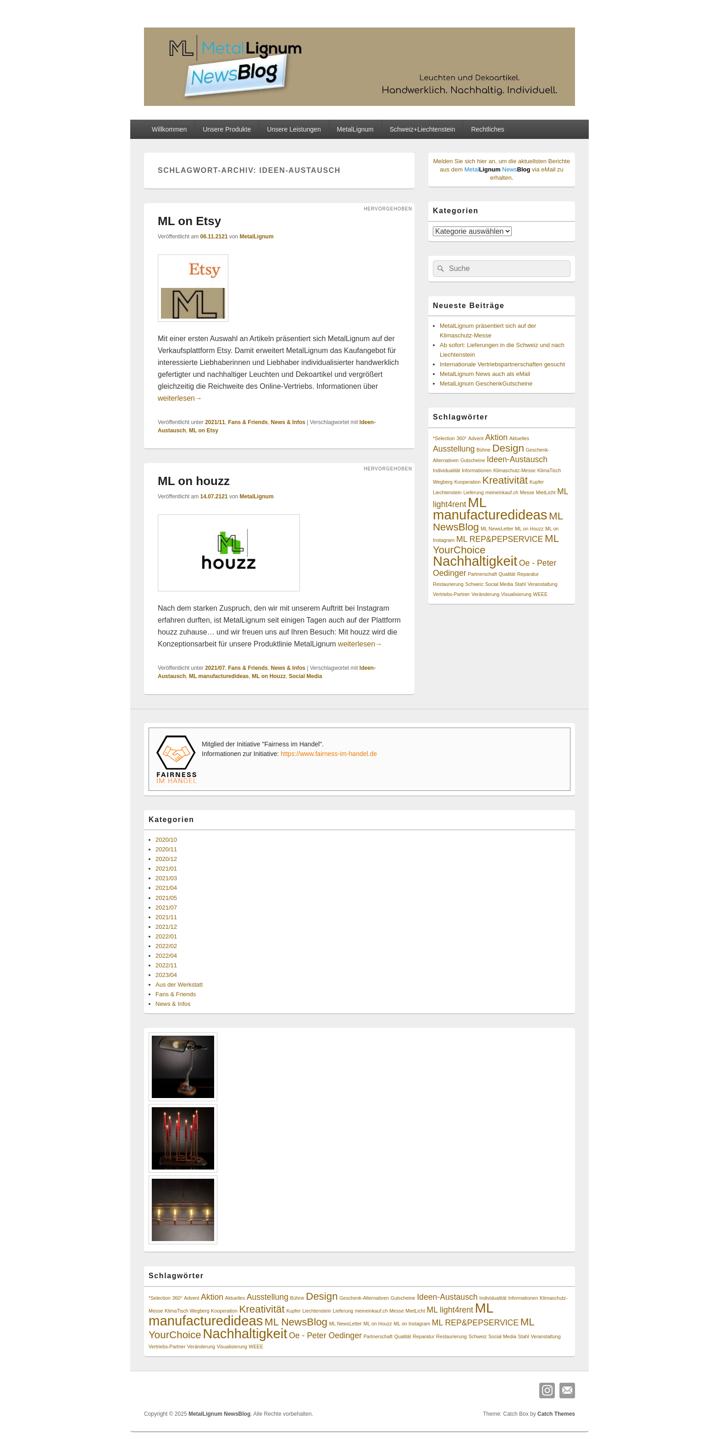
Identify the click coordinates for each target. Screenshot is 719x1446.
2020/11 (166, 849)
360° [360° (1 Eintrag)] (462, 438)
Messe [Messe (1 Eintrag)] (527, 492)
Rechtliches (487, 129)
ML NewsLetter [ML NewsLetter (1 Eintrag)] (497, 528)
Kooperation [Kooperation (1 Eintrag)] (467, 482)
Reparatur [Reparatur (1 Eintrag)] (528, 574)
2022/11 (166, 965)
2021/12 (166, 926)
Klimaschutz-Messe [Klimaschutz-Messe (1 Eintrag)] (514, 470)
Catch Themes (556, 1414)
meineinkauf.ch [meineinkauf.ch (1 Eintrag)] (502, 492)
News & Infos (288, 422)
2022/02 (166, 946)
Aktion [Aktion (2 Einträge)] (496, 437)
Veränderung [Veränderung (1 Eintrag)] (485, 594)
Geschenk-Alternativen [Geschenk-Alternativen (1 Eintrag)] (364, 1298)
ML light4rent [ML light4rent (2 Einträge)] (450, 1309)
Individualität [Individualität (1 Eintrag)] (446, 470)
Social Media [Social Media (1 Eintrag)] (499, 584)
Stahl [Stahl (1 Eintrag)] (520, 584)
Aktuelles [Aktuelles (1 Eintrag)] (519, 438)
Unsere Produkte (227, 129)
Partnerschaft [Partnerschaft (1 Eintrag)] (482, 574)
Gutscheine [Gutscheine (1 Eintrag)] (472, 460)
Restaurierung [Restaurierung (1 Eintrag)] (448, 584)
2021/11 (215, 422)
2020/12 (166, 858)
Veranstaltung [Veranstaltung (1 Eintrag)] (542, 584)
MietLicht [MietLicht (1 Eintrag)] (546, 492)
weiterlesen (180, 398)
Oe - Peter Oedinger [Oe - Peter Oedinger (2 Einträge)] (325, 1335)
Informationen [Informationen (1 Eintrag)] (477, 470)
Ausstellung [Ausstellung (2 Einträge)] (454, 448)
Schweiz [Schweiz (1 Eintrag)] (474, 584)
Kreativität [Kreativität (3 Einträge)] (505, 480)
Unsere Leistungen (294, 129)
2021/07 (215, 668)
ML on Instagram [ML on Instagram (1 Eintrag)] (412, 1323)
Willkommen (169, 129)
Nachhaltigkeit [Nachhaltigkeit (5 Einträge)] (475, 560)
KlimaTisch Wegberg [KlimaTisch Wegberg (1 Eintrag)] (187, 1311)
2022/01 (166, 936)
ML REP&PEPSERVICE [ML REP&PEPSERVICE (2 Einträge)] (499, 539)
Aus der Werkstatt (179, 984)
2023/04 (166, 974)
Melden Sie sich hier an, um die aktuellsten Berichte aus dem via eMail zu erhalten (501, 169)
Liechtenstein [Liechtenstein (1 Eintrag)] (447, 492)
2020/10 (166, 839)
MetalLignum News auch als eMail (485, 373)
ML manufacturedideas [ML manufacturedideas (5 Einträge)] (490, 508)
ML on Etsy (189, 221)
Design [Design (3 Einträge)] (508, 448)
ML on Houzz (269, 676)
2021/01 (166, 868)
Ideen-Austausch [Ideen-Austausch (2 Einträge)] (517, 459)
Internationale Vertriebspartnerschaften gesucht (502, 364)
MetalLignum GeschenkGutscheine (486, 383)
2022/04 (166, 955)
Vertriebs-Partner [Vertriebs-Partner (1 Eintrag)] (451, 594)
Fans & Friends (248, 422)
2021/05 (166, 897)
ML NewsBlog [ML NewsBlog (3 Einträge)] (296, 1322)
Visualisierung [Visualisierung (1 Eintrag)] (516, 594)
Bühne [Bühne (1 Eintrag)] (483, 450)
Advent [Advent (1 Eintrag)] (475, 438)
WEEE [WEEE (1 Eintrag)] (540, 594)
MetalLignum (355, 129)
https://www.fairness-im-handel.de (329, 753)
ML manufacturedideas (219, 676)
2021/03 (166, 878)
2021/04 (166, 887)
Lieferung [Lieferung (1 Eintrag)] (473, 492)
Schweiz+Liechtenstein (422, 129)
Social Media (305, 676)
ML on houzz (194, 481)
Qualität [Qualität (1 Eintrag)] (506, 574)
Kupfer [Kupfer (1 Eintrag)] (537, 482)
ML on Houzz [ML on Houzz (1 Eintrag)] (529, 528)
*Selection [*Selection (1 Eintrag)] (444, 438)
